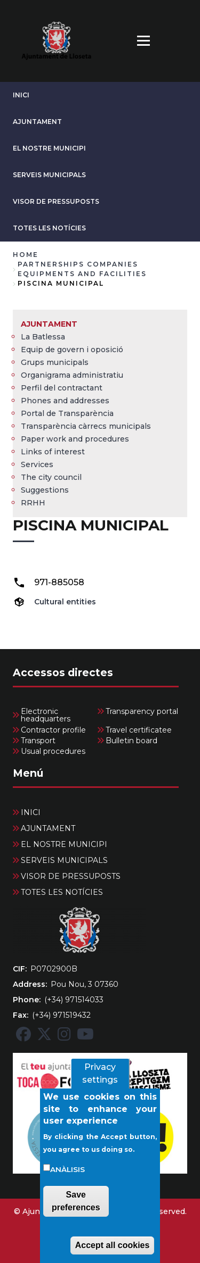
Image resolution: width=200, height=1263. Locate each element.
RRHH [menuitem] (33, 503)
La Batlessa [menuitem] (43, 337)
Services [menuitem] (37, 464)
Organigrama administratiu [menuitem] (72, 375)
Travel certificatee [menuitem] (139, 730)
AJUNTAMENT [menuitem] (49, 324)
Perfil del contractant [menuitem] (61, 388)
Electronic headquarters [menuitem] (45, 715)
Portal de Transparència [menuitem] (67, 413)
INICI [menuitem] (31, 812)
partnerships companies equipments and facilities (82, 269)
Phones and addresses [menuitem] (65, 400)
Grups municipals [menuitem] (55, 362)
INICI (21, 95)
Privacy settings (100, 1084)
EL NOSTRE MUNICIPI (49, 148)
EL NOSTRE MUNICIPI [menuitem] (64, 844)
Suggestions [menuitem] (45, 490)
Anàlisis (67, 1179)
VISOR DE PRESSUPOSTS (56, 201)
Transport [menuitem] (38, 740)
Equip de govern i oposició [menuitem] (72, 349)
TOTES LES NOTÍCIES (49, 228)
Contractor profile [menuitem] (53, 730)
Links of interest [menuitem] (53, 451)
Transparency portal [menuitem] (142, 711)
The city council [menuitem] (51, 477)
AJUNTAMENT (37, 122)
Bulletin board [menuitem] (131, 740)
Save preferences (76, 1211)
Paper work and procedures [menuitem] (75, 439)
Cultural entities (65, 601)
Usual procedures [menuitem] (53, 751)
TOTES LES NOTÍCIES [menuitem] (62, 892)
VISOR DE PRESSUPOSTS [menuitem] (71, 876)
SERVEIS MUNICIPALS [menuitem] (64, 860)
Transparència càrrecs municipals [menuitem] (86, 426)
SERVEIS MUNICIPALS (49, 175)
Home (25, 255)
